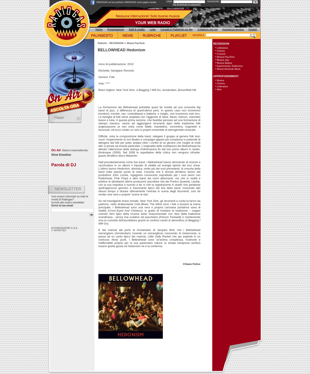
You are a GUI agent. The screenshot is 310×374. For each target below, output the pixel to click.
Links (153, 29)
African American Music (229, 69)
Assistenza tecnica (233, 29)
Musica (220, 80)
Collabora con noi (207, 29)
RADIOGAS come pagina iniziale (140, 2)
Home (99, 29)
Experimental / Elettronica (230, 66)
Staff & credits (137, 29)
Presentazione (115, 29)
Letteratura (222, 48)
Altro (219, 89)
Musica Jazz (223, 60)
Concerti (221, 54)
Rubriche (102, 43)
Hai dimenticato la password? (187, 4)
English (253, 29)
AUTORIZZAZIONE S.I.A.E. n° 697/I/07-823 (64, 229)
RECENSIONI (116, 43)
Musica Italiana (224, 63)
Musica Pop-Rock (135, 43)
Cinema (221, 51)
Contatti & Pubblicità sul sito (177, 29)
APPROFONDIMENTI (225, 76)
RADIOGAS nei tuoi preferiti (109, 2)
